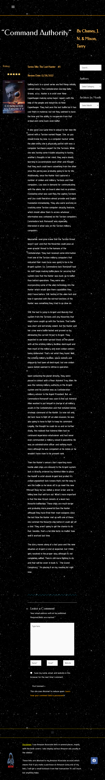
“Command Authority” (36, 32)
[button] (52, 732)
